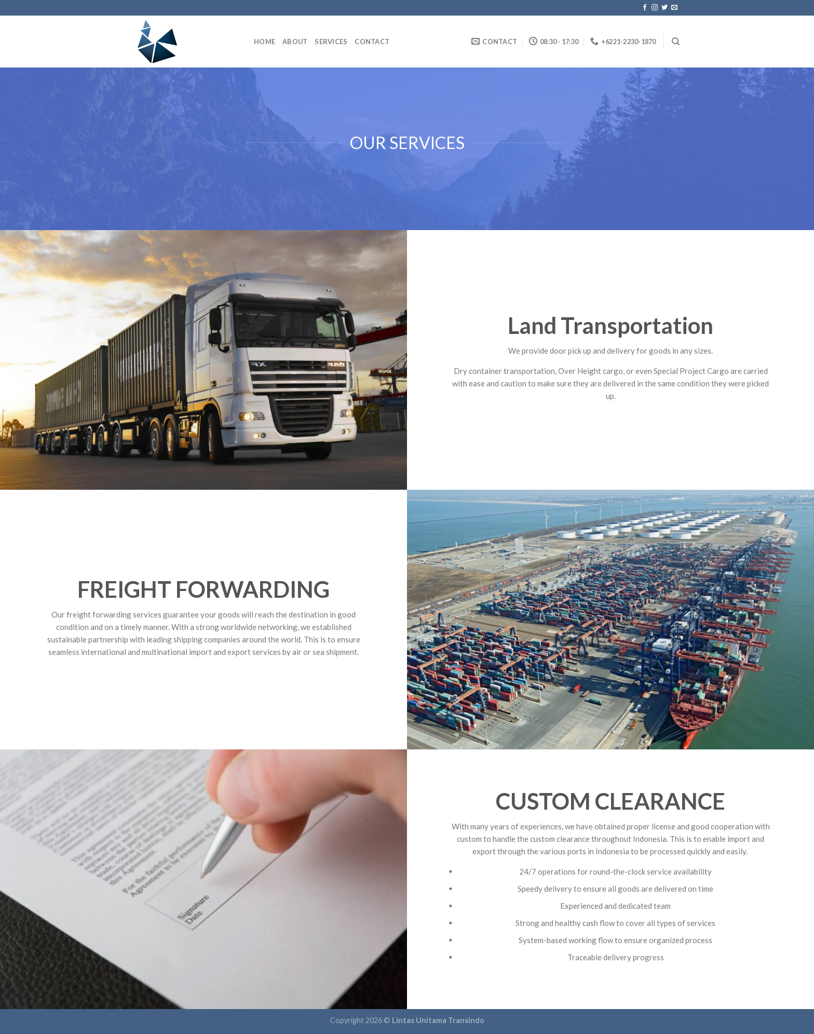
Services (331, 41)
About (294, 41)
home (264, 41)
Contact (372, 41)
